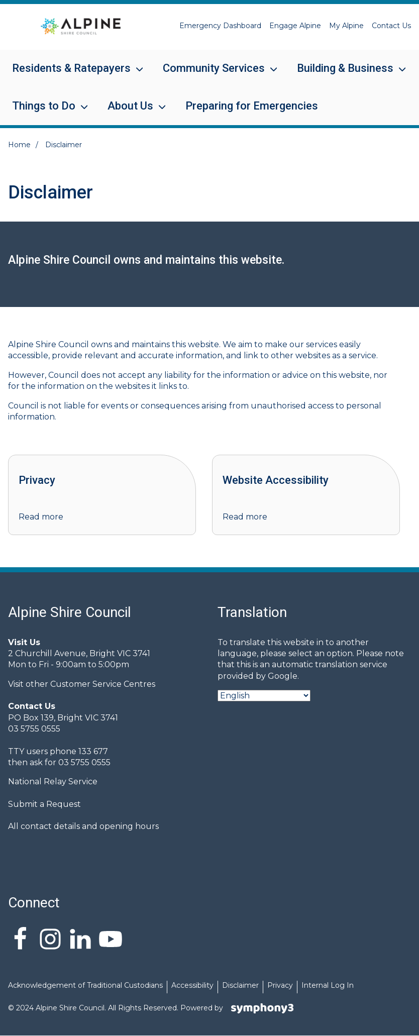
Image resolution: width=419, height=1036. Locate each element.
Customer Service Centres (102, 684)
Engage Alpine (295, 25)
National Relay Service (52, 781)
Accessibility (192, 985)
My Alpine (346, 25)
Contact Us (391, 25)
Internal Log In (327, 985)
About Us (130, 112)
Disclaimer (240, 985)
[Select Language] (264, 695)
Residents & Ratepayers (71, 74)
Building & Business (345, 74)
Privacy (280, 985)
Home (19, 144)
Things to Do (43, 112)
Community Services (214, 74)
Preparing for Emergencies (251, 105)
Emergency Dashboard (220, 25)
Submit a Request (44, 804)
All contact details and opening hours (83, 826)
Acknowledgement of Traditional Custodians (85, 985)
